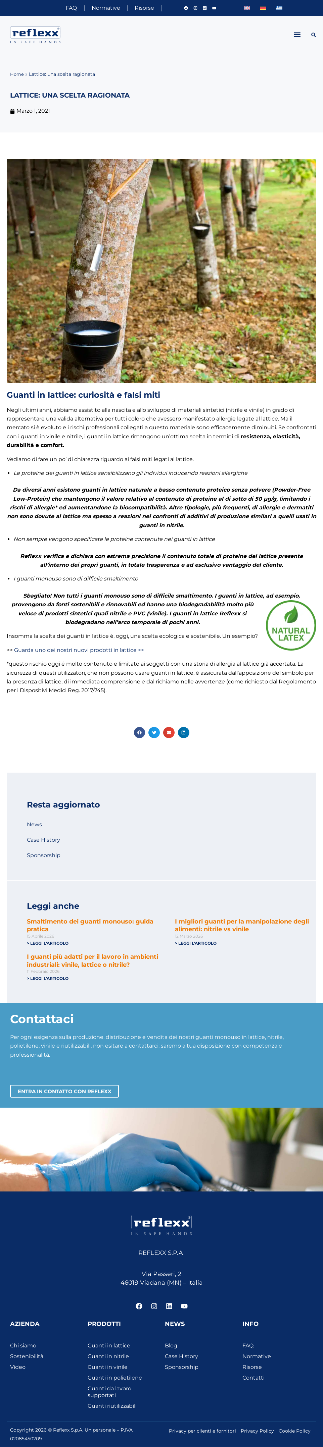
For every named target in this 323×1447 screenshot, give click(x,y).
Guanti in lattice (109, 1346)
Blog (171, 1346)
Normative (102, 8)
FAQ (65, 8)
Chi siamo (23, 1346)
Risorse (143, 8)
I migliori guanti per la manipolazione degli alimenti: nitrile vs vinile (242, 925)
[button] (297, 34)
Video (18, 1367)
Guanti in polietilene (115, 1378)
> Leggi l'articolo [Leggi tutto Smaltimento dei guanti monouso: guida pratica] (47, 943)
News (34, 824)
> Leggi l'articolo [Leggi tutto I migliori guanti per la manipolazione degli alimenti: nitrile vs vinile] (196, 943)
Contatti (253, 1378)
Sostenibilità (26, 1356)
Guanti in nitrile (108, 1356)
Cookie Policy (295, 1431)
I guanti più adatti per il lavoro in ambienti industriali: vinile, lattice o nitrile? (92, 960)
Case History (43, 840)
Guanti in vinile (108, 1367)
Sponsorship (43, 855)
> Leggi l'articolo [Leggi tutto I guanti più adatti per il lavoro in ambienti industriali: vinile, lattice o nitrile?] (47, 978)
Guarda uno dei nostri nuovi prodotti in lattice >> (79, 650)
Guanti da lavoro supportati (109, 1392)
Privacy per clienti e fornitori (202, 1431)
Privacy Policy (257, 1431)
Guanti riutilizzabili (112, 1406)
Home (17, 74)
